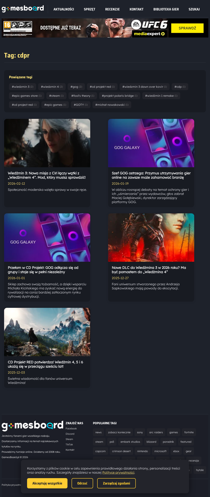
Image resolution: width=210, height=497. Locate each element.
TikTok (69, 444)
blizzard (151, 441)
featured (185, 441)
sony (140, 432)
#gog (76, 87)
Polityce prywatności (118, 472)
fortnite (189, 432)
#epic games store (26, 96)
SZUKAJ (194, 9)
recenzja (194, 460)
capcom (100, 451)
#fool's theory (82, 96)
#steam (56, 96)
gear (189, 451)
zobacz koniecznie (119, 432)
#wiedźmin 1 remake (161, 96)
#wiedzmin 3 (22, 87)
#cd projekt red (102, 87)
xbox (176, 451)
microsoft (160, 451)
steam (99, 441)
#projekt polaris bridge (119, 96)
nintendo (142, 451)
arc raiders (156, 432)
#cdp (180, 87)
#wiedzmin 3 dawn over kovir (144, 87)
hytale (200, 470)
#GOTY (81, 105)
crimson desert (121, 451)
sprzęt (89, 9)
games (173, 432)
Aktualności (64, 9)
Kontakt (137, 9)
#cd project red (24, 105)
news (98, 432)
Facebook (71, 428)
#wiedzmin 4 (52, 87)
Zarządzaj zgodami (116, 483)
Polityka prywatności (13, 484)
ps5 (112, 441)
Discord (70, 433)
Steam (69, 439)
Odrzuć (82, 483)
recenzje (112, 9)
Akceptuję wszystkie (47, 483)
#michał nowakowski (111, 105)
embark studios (130, 441)
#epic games (55, 105)
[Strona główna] (23, 11)
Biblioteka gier (166, 9)
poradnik (168, 441)
